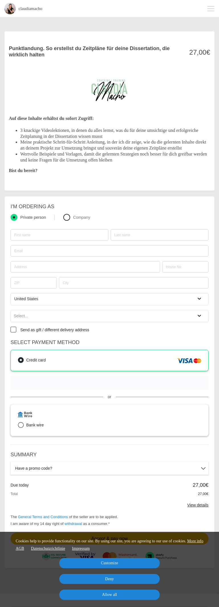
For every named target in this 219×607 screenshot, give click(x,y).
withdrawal (73, 524)
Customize (109, 563)
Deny (109, 579)
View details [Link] (197, 505)
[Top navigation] (211, 8)
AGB (20, 548)
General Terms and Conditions (43, 517)
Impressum (81, 548)
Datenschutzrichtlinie (48, 548)
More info (195, 541)
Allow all (109, 594)
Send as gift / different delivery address (54, 330)
